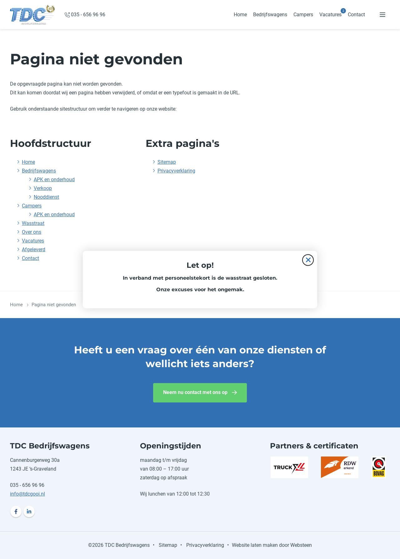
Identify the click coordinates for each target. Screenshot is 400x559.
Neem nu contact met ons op (195, 392)
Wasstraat (33, 223)
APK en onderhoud (54, 179)
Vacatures (330, 14)
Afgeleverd (33, 249)
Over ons (31, 232)
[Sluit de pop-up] (307, 259)
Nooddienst (46, 197)
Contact (356, 14)
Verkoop (43, 188)
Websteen (301, 545)
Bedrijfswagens (270, 14)
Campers (303, 14)
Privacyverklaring (176, 171)
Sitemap (167, 162)
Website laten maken (255, 545)
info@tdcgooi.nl (27, 494)
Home (240, 14)
